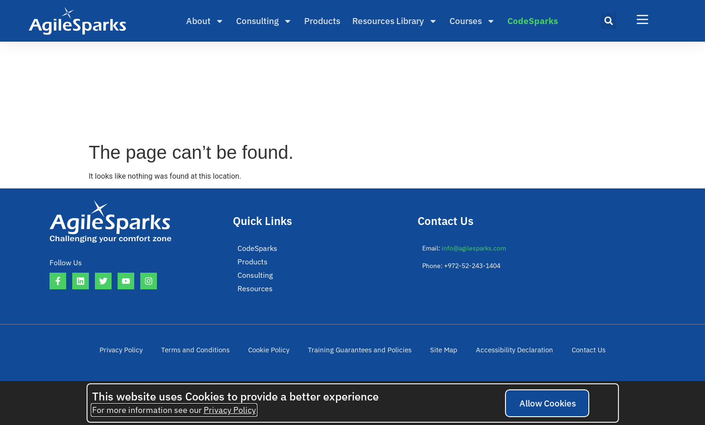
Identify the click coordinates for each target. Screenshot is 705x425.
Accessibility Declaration (505, 353)
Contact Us (575, 353)
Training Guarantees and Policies (359, 353)
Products (322, 20)
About (205, 21)
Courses (472, 21)
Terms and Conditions (204, 353)
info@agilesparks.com (474, 248)
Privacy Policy (134, 353)
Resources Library (394, 21)
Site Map (437, 353)
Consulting (264, 21)
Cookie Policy (273, 353)
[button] (609, 21)
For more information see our (174, 410)
